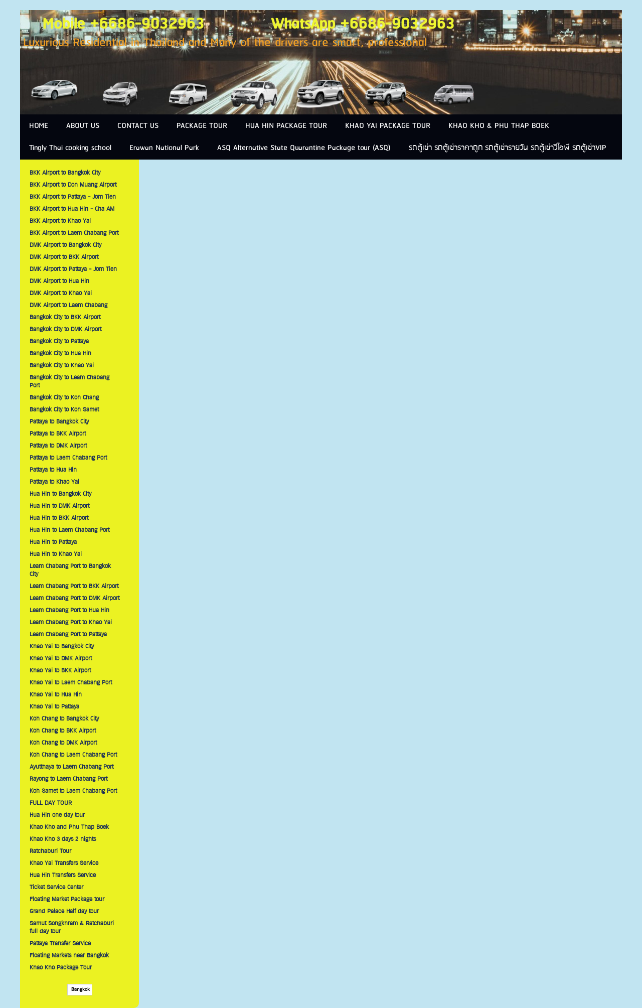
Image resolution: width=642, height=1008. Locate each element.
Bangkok (80, 989)
